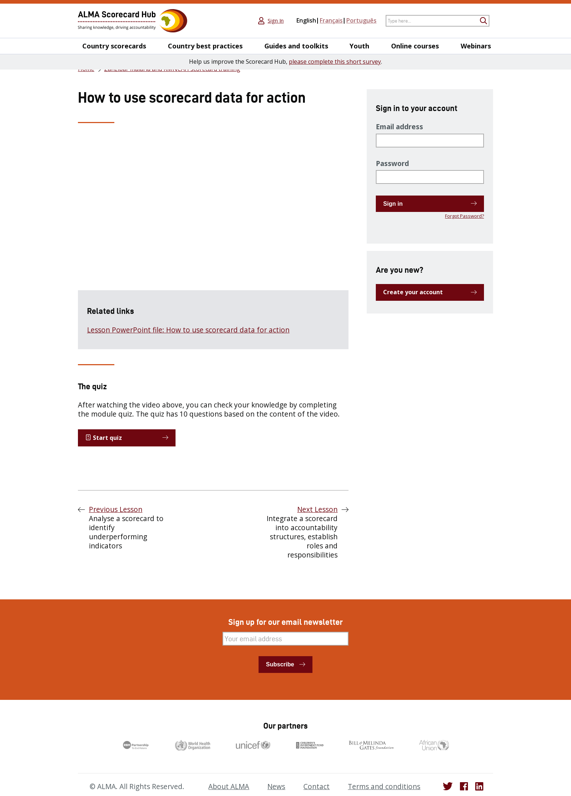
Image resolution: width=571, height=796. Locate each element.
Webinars (476, 46)
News (276, 786)
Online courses (415, 46)
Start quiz (103, 438)
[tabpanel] (213, 243)
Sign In (276, 20)
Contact (316, 786)
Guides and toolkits (296, 46)
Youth (359, 46)
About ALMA (228, 786)
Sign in (392, 204)
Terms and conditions (384, 786)
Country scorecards (114, 46)
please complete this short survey (335, 62)
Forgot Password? (464, 216)
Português (361, 20)
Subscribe (280, 664)
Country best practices (205, 46)
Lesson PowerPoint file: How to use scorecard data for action (188, 330)
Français (331, 20)
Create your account (413, 292)
